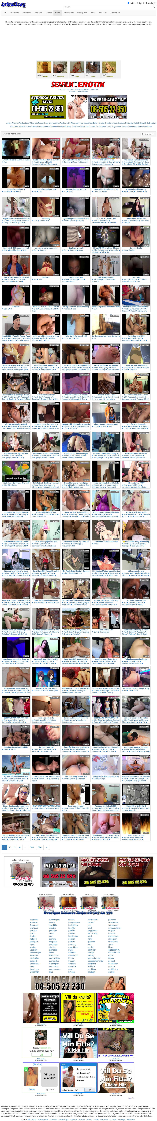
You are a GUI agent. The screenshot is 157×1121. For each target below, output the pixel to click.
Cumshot (126, 164)
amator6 (33, 961)
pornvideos (73, 947)
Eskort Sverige (98, 123)
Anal (94, 221)
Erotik (69, 127)
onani (51, 933)
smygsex (34, 928)
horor (90, 939)
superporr (112, 939)
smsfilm (52, 928)
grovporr (91, 942)
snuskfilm (53, 925)
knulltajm (91, 972)
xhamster (34, 920)
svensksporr (54, 920)
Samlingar (17, 370)
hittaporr (112, 933)
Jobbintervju (137, 162)
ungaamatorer (114, 928)
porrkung (72, 944)
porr (89, 925)
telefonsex (34, 964)
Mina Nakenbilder (86, 123)
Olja (86, 808)
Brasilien (6, 191)
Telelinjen (15, 123)
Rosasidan (129, 123)
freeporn (72, 964)
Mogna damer (137, 127)
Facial (21, 223)
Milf (13, 191)
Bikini (21, 837)
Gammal (66, 162)
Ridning (130, 250)
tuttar (32, 966)
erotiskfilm (34, 958)
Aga (103, 779)
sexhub (111, 972)
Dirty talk (133, 279)
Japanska (136, 368)
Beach (23, 779)
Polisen (102, 426)
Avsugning (101, 162)
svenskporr (54, 964)
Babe (79, 368)
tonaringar (34, 969)
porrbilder (92, 969)
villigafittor (34, 972)
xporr (110, 944)
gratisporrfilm (114, 950)
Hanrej (125, 279)
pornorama (54, 966)
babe (70, 950)
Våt (145, 191)
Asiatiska (66, 309)
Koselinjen (56, 123)
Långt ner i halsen (99, 191)
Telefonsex (34, 123)
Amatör (35, 162)
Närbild (11, 250)
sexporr (111, 931)
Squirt (115, 370)
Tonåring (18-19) (142, 399)
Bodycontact (151, 123)
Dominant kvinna (12, 810)
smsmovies (113, 942)
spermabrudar (94, 958)
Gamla (143, 164)
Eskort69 (22, 127)
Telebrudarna (24, 123)
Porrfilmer (102, 127)
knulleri (91, 922)
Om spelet (113, 250)
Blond (48, 162)
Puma (49, 368)
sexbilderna (113, 922)
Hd (138, 164)
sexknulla (34, 955)
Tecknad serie (102, 250)
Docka (25, 573)
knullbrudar (73, 936)
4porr (32, 944)
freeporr (71, 961)
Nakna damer (127, 127)
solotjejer (92, 950)
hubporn (72, 953)
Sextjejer (121, 123)
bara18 (52, 922)
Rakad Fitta (84, 127)
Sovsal (23, 605)
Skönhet (16, 368)
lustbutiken (73, 925)
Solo (73, 309)
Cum (43, 164)
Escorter (53, 127)
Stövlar (81, 661)
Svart (5, 221)
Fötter (51, 749)
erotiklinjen (113, 969)
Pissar (49, 458)
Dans (69, 663)
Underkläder (107, 279)
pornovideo (54, 961)
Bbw (4, 309)
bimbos (71, 972)
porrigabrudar (74, 922)
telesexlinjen (35, 953)
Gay (140, 3)
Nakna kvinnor (31, 127)
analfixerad (113, 964)
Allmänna (111, 575)
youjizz (33, 947)
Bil (94, 250)
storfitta (52, 947)
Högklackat (49, 575)
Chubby (43, 399)
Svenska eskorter (111, 123)
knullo (51, 953)
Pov (41, 340)
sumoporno (54, 955)
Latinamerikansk (101, 222)
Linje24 (8, 123)
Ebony (130, 191)
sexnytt (91, 953)
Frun (18, 191)
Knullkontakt (61, 127)
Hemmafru (137, 840)
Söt (133, 164)
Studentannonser (43, 127)
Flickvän (80, 221)
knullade (33, 922)
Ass (4, 162)
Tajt (102, 252)
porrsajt (111, 961)
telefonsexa (113, 936)
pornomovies (54, 969)
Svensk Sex (94, 127)
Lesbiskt (71, 691)
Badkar (144, 573)
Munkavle (110, 605)
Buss (13, 282)
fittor (90, 944)
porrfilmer (92, 964)
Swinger (126, 223)
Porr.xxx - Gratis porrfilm (78, 92)
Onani (41, 221)
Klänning (46, 634)
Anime (95, 544)
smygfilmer (92, 931)
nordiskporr (92, 920)
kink (51, 972)
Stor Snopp (76, 544)
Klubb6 (136, 123)
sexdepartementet (95, 961)
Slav (137, 282)
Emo (39, 279)
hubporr (33, 939)
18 (4, 279)
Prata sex (47, 123)
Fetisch (77, 458)
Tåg (39, 191)
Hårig (41, 575)
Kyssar (25, 340)
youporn (33, 950)
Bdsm (99, 720)
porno (32, 933)
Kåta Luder (14, 127)
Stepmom (82, 162)
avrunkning (92, 933)
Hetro (132, 3)
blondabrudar (114, 953)
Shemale (149, 3)
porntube (72, 966)
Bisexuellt (136, 338)
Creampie (135, 340)
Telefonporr (75, 123)
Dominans (51, 164)
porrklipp (112, 920)
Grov (124, 370)
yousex (71, 920)
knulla (32, 936)
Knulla (109, 127)
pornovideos (54, 958)
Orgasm (13, 634)
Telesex (41, 123)
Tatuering (19, 663)
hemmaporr (73, 955)
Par (17, 399)
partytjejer (53, 944)
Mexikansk (110, 223)
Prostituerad (110, 487)
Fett (55, 368)
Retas (135, 691)
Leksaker (76, 693)
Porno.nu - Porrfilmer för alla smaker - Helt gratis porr (78, 89)
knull (90, 928)
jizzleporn (34, 942)
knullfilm (71, 928)
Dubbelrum (113, 458)
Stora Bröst (19, 279)
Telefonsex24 (65, 123)
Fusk (25, 338)
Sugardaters (116, 127)
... (25, 847)
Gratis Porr (76, 127)
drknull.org (31, 1120)
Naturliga (101, 370)
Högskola (41, 368)
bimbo (71, 958)
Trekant (12, 749)
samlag (91, 955)
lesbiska (91, 966)
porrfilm (33, 931)
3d (8, 485)
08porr (111, 958)
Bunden (11, 399)
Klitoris (131, 458)
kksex (110, 947)
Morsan (74, 162)
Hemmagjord (68, 338)
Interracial (106, 164)
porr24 (90, 947)
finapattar (34, 925)
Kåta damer (147, 127)
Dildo (115, 162)
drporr (111, 955)
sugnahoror (113, 925)
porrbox (111, 966)
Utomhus (138, 191)
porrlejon (53, 931)
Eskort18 (143, 123)
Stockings (72, 428)
